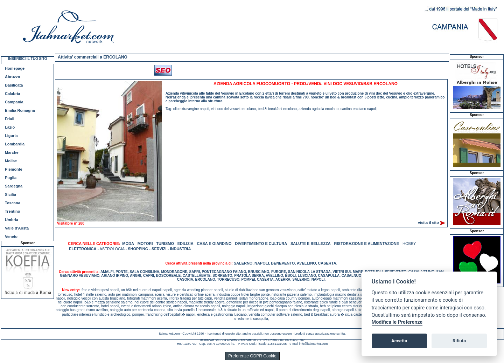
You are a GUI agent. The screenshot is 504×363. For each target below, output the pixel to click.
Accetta (399, 340)
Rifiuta (459, 340)
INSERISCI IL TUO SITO (27, 59)
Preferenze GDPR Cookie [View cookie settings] (252, 356)
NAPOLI (261, 263)
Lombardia (14, 144)
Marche (12, 152)
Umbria (11, 220)
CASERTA (327, 263)
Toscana (12, 203)
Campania (14, 102)
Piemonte (13, 169)
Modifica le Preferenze (397, 322)
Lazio (10, 127)
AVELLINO (306, 263)
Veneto (11, 236)
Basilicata (14, 85)
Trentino (12, 211)
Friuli (9, 119)
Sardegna (13, 186)
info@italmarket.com (313, 343)
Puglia (10, 178)
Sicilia (10, 194)
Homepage (14, 68)
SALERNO (243, 263)
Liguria (11, 135)
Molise (11, 161)
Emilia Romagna (20, 110)
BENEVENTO (283, 263)
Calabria (12, 93)
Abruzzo (12, 77)
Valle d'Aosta (17, 228)
